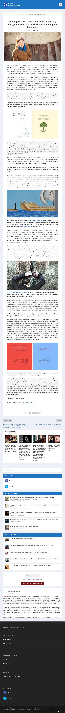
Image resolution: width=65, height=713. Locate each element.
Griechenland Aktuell (9, 631)
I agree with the (33, 579)
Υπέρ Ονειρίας (47, 329)
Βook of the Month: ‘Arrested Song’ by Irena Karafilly (54, 446)
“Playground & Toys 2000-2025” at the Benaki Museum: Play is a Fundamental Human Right (35, 505)
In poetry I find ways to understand (17, 292)
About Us (6, 660)
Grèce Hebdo (7, 639)
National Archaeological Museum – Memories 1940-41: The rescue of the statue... (34, 559)
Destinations (20, 528)
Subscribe (6, 672)
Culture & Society (21, 508)
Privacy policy (38, 579)
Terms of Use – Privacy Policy (11, 676)
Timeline (5, 664)
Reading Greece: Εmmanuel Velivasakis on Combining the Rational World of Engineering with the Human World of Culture (32, 498)
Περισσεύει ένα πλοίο (19, 69)
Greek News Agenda (14, 591)
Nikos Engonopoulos (26, 226)
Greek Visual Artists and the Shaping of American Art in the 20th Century (31, 545)
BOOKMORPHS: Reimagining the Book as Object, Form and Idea (28, 552)
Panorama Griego (8, 635)
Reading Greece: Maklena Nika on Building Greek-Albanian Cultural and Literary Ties (10, 448)
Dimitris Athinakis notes (36, 220)
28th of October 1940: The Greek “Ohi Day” (22, 538)
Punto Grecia (7, 643)
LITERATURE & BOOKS (16, 402)
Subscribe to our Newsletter (32, 583)
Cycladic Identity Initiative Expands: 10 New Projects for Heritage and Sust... (32, 565)
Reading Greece (36, 30)
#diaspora (10, 603)
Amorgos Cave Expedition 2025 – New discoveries (24, 526)
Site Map (5, 668)
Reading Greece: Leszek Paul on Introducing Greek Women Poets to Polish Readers (34, 519)
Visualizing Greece (21, 515)
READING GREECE (29, 402)
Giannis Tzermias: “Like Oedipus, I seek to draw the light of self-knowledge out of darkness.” (34, 513)
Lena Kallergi (10, 65)
